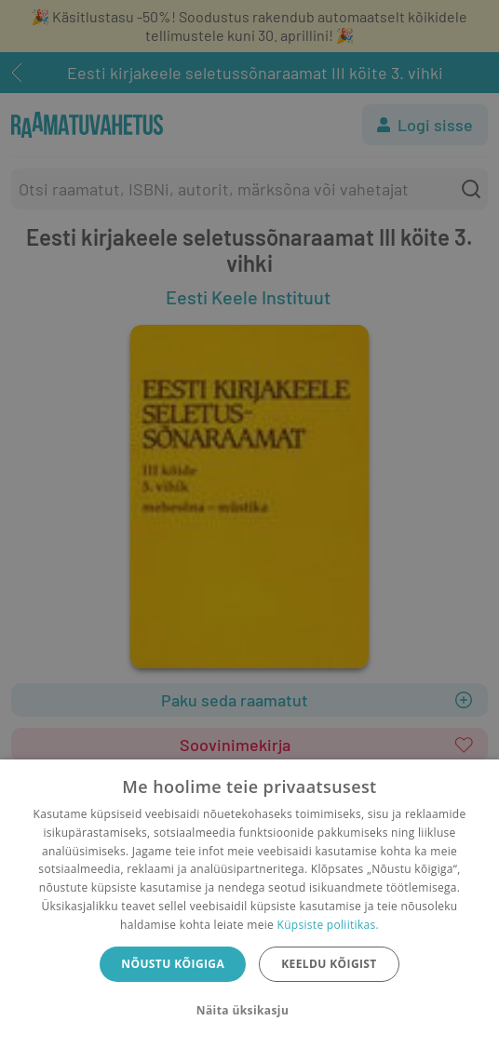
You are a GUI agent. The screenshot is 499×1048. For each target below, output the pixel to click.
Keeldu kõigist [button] (329, 964)
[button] (249, 1011)
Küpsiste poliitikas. (328, 925)
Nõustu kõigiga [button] (172, 964)
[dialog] (249, 903)
